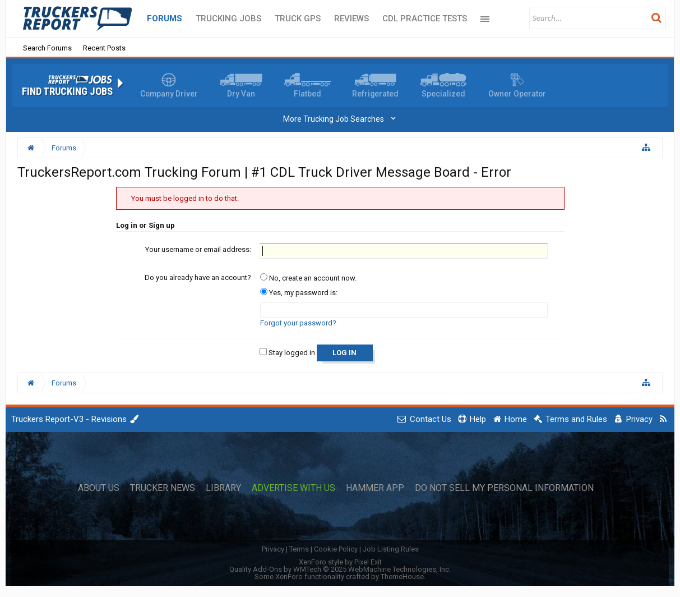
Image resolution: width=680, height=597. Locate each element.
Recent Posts (104, 48)
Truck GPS (298, 18)
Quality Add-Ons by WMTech (340, 569)
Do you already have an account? (198, 277)
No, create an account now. (308, 278)
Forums (164, 18)
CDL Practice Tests (424, 18)
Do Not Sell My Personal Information (504, 488)
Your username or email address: (198, 249)
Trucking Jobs (228, 18)
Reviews (351, 18)
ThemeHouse (402, 576)
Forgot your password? (298, 323)
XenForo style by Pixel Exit (340, 562)
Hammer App (375, 488)
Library (223, 488)
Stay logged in (287, 352)
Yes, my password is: (298, 292)
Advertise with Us (293, 488)
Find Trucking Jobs (67, 91)
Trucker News (162, 488)
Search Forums (47, 48)
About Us (98, 488)
